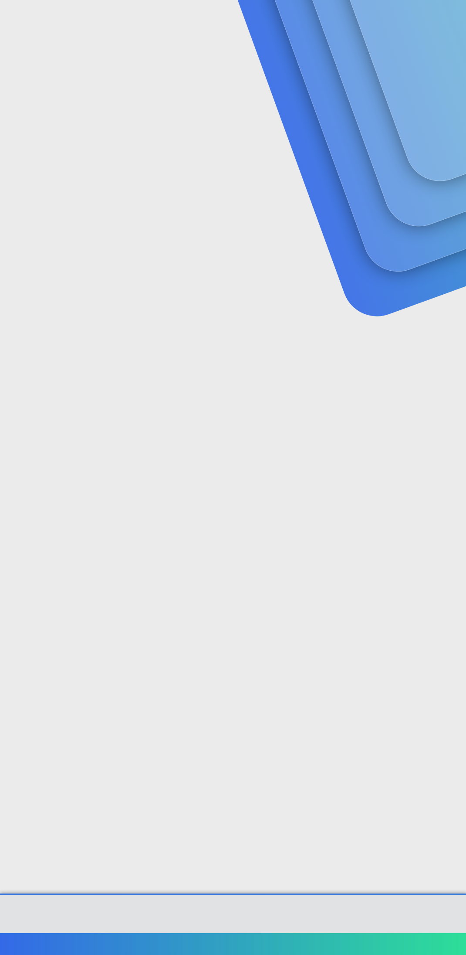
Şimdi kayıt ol (422, 72)
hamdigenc (26, 198)
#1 (452, 216)
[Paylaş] (441, 217)
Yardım (399, 944)
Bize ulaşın (255, 944)
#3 (452, 457)
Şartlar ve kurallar (303, 944)
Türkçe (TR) (28, 944)
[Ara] (337, 17)
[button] (206, 18)
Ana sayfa (431, 944)
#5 (452, 697)
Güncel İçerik (239, 18)
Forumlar (178, 18)
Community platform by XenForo (233, 918)
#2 (452, 332)
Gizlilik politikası (358, 944)
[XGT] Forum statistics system (233, 925)
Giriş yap (361, 72)
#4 (451, 582)
